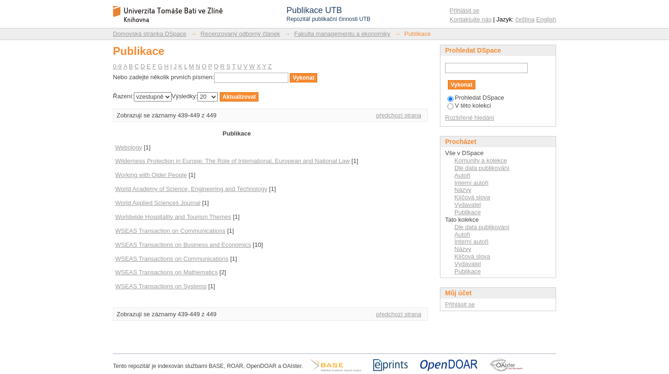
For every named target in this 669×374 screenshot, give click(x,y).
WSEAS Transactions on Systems (161, 286)
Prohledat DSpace (475, 97)
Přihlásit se (465, 10)
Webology (128, 147)
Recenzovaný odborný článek (240, 33)
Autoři (462, 175)
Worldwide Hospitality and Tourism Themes (173, 216)
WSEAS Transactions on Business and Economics (183, 244)
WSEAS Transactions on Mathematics (166, 272)
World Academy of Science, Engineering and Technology (191, 188)
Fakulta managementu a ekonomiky (342, 33)
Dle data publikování (481, 167)
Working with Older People (151, 174)
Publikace (467, 212)
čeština (525, 19)
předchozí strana (398, 115)
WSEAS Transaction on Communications (170, 230)
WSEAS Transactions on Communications (172, 258)
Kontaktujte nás (471, 19)
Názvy (462, 189)
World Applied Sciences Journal (158, 202)
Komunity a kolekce (480, 160)
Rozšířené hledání (470, 117)
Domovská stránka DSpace (150, 33)
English (546, 19)
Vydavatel (467, 204)
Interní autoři (471, 182)
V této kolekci (469, 105)
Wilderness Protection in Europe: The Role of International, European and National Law (232, 160)
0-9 (117, 66)
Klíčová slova (472, 197)
